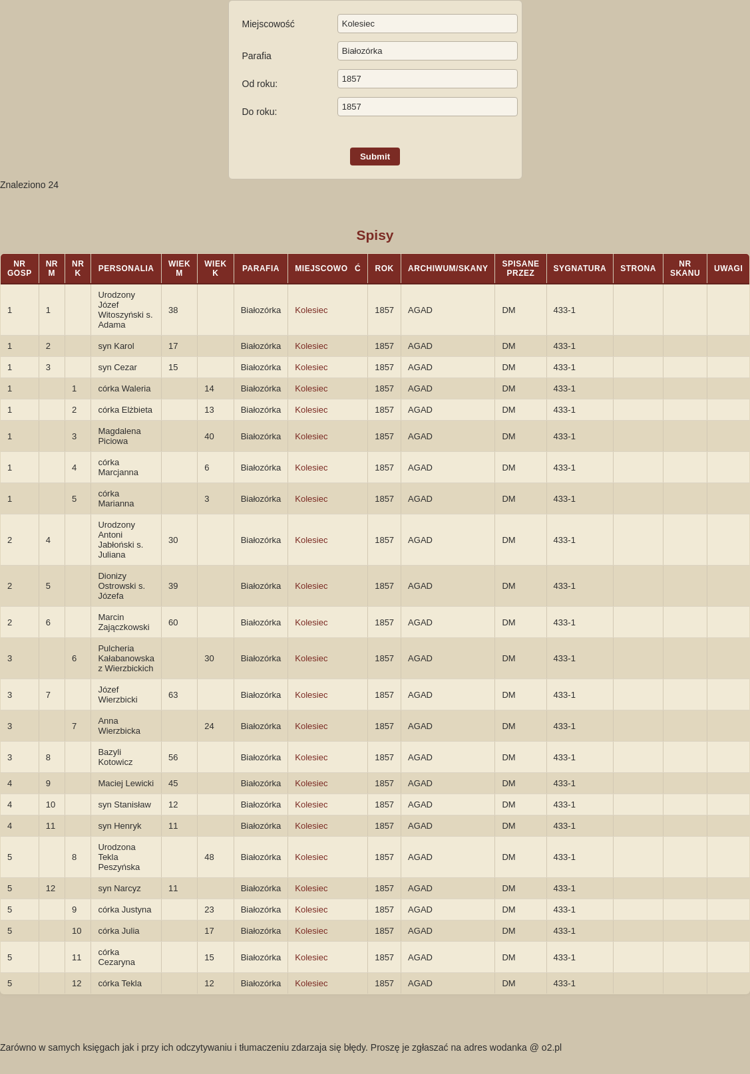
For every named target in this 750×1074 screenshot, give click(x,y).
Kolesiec (311, 310)
